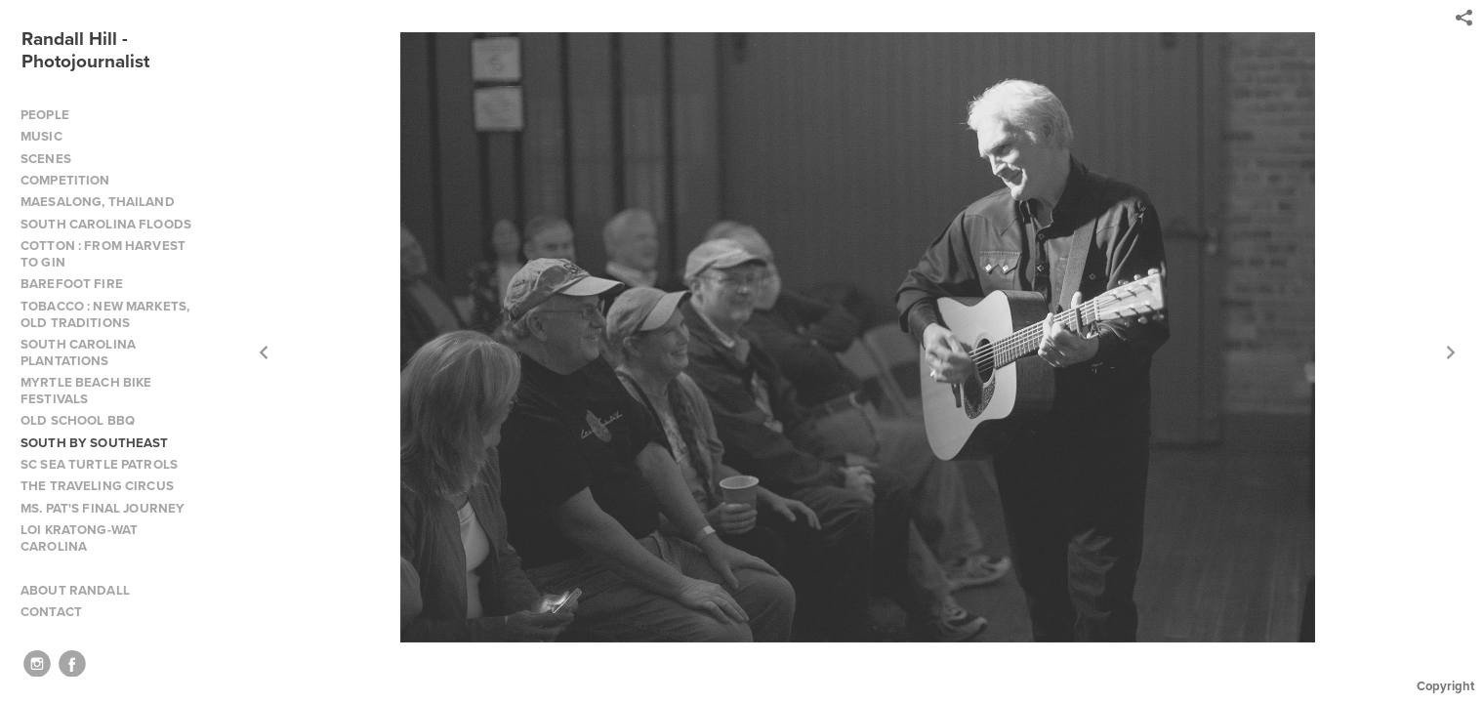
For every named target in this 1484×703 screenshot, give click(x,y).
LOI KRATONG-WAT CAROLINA (79, 538)
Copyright (1445, 686)
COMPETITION (65, 180)
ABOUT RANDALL (75, 590)
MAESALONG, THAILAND (98, 201)
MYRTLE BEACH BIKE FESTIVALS (86, 390)
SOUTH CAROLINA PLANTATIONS (78, 352)
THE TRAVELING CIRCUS (97, 485)
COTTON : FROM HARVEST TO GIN (103, 253)
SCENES (46, 158)
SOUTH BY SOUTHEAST (95, 443)
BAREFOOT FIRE (72, 283)
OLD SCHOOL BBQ (78, 420)
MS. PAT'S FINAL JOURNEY (103, 508)
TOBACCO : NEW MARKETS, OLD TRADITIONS (105, 314)
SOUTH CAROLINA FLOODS (106, 224)
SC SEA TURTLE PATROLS (99, 464)
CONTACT (51, 611)
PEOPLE (45, 114)
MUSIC (41, 136)
